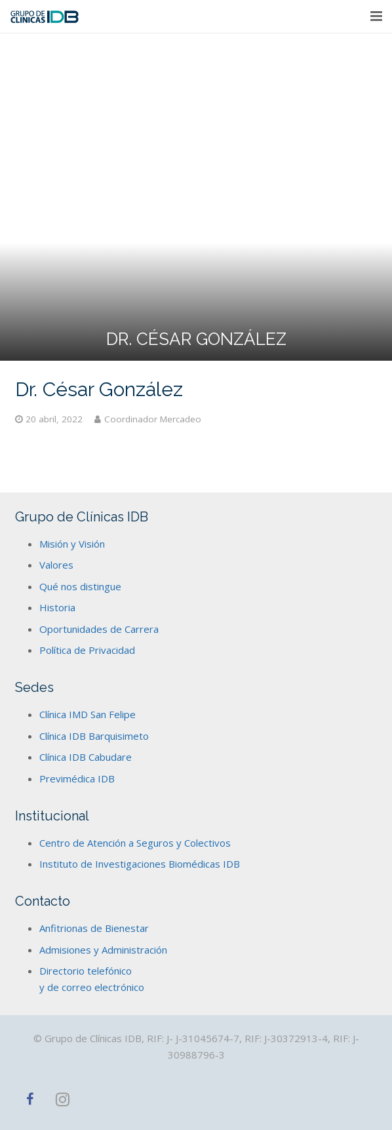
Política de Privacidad (87, 649)
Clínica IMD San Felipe (87, 714)
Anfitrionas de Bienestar (94, 928)
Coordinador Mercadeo (152, 419)
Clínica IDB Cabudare (85, 756)
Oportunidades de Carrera (99, 629)
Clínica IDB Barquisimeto (94, 735)
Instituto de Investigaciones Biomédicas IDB (139, 863)
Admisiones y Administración (103, 949)
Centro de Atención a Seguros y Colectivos (135, 842)
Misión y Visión (72, 543)
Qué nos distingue (80, 586)
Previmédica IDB (77, 778)
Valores (56, 564)
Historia (57, 607)
